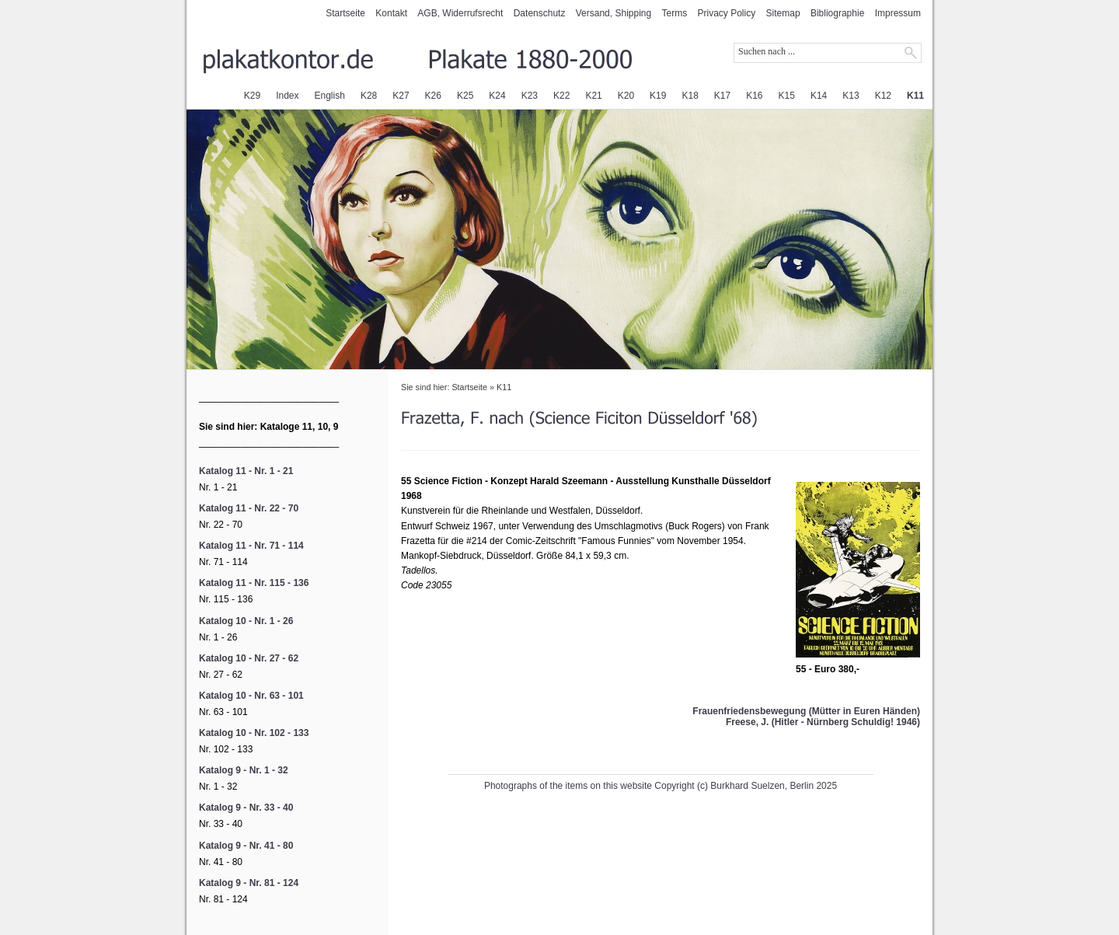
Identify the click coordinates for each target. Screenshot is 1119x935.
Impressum (898, 13)
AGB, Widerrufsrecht (460, 13)
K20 (626, 95)
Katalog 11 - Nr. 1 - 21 (246, 471)
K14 (818, 95)
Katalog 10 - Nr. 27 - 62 (248, 658)
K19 (658, 95)
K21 (593, 95)
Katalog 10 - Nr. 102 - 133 (254, 732)
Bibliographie (837, 13)
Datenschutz (540, 13)
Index (287, 95)
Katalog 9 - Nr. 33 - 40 (246, 807)
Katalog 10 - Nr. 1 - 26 (246, 621)
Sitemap (783, 13)
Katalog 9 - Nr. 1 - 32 (243, 770)
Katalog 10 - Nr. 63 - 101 (251, 695)
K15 (787, 95)
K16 (754, 95)
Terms (675, 13)
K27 (400, 95)
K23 (529, 95)
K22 (561, 95)
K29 (252, 95)
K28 (369, 95)
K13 (850, 95)
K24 (497, 95)
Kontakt (391, 13)
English (330, 95)
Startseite (345, 13)
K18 (690, 95)
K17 (722, 95)
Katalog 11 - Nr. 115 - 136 (254, 582)
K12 (883, 95)
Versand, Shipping (613, 13)
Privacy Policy (727, 13)
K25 (465, 95)
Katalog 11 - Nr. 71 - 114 (251, 545)
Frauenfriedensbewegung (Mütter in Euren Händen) (806, 711)
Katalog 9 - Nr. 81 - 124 (248, 882)
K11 (915, 95)
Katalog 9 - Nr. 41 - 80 (246, 845)
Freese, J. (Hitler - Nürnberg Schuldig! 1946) (823, 722)
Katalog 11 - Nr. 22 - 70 (248, 508)
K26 (433, 95)
